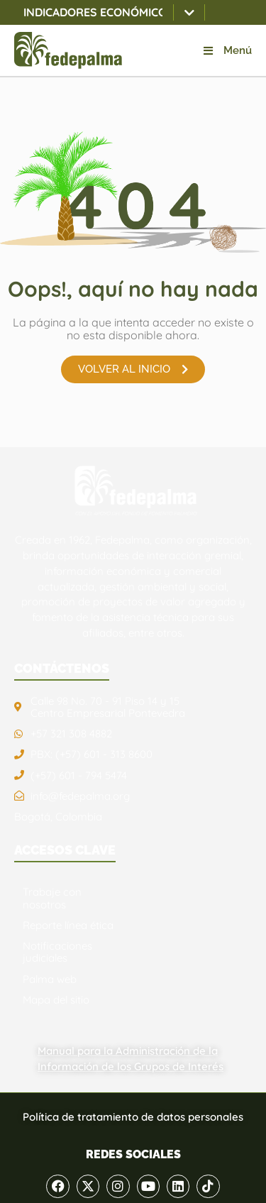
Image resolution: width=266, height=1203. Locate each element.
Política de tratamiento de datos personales (133, 1117)
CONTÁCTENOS (61, 668)
